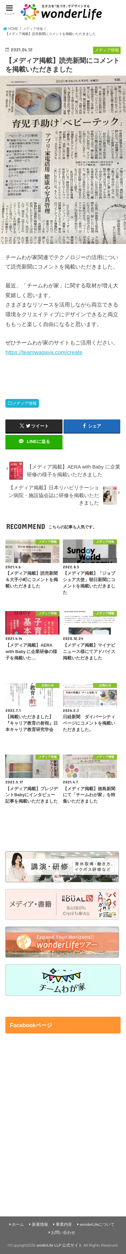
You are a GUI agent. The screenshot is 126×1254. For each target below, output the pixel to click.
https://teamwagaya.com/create (43, 352)
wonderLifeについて (97, 1224)
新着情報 (40, 1224)
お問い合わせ (63, 1232)
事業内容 (64, 1224)
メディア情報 (24, 403)
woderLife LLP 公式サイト (60, 1245)
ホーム (18, 1224)
